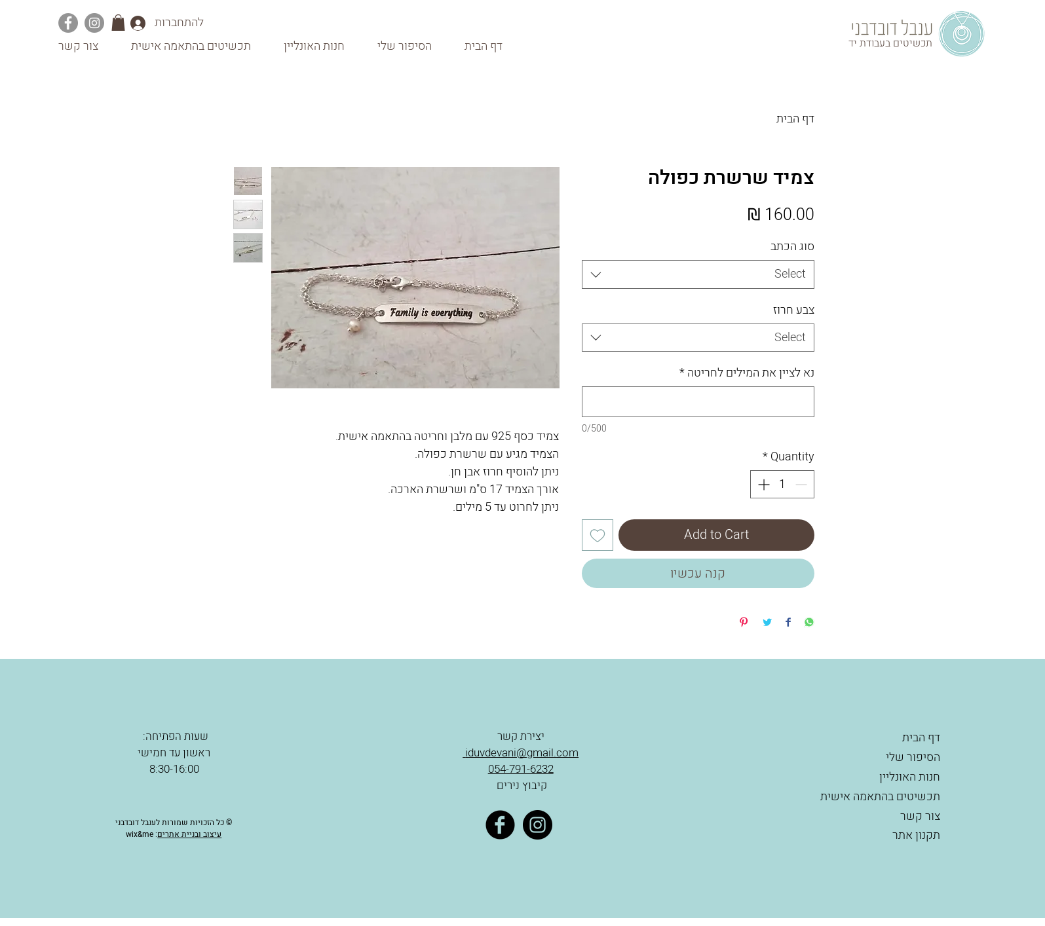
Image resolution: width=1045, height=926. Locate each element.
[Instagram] (94, 23)
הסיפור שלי (913, 757)
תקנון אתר (915, 835)
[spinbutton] (782, 484)
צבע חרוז (793, 310)
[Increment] (762, 484)
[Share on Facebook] (788, 623)
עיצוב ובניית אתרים (189, 834)
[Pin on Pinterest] (743, 623)
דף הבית (795, 119)
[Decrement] (802, 484)
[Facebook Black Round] (500, 825)
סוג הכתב (792, 246)
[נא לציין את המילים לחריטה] (698, 401)
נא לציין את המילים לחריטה (746, 373)
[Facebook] (68, 23)
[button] (118, 22)
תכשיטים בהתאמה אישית (880, 797)
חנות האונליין (909, 777)
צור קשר (920, 816)
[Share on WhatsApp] (809, 623)
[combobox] (698, 274)
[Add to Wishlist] (597, 535)
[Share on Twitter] (767, 623)
